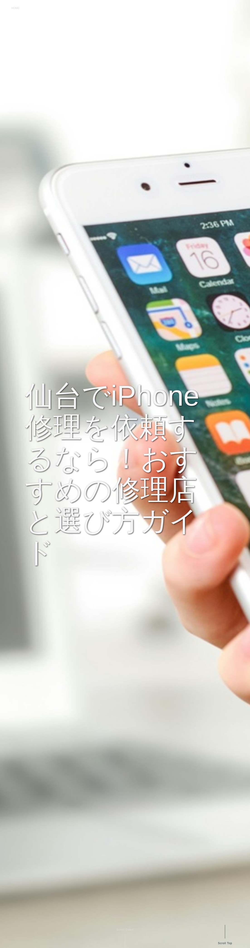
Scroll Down (124, 929)
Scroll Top (225, 943)
